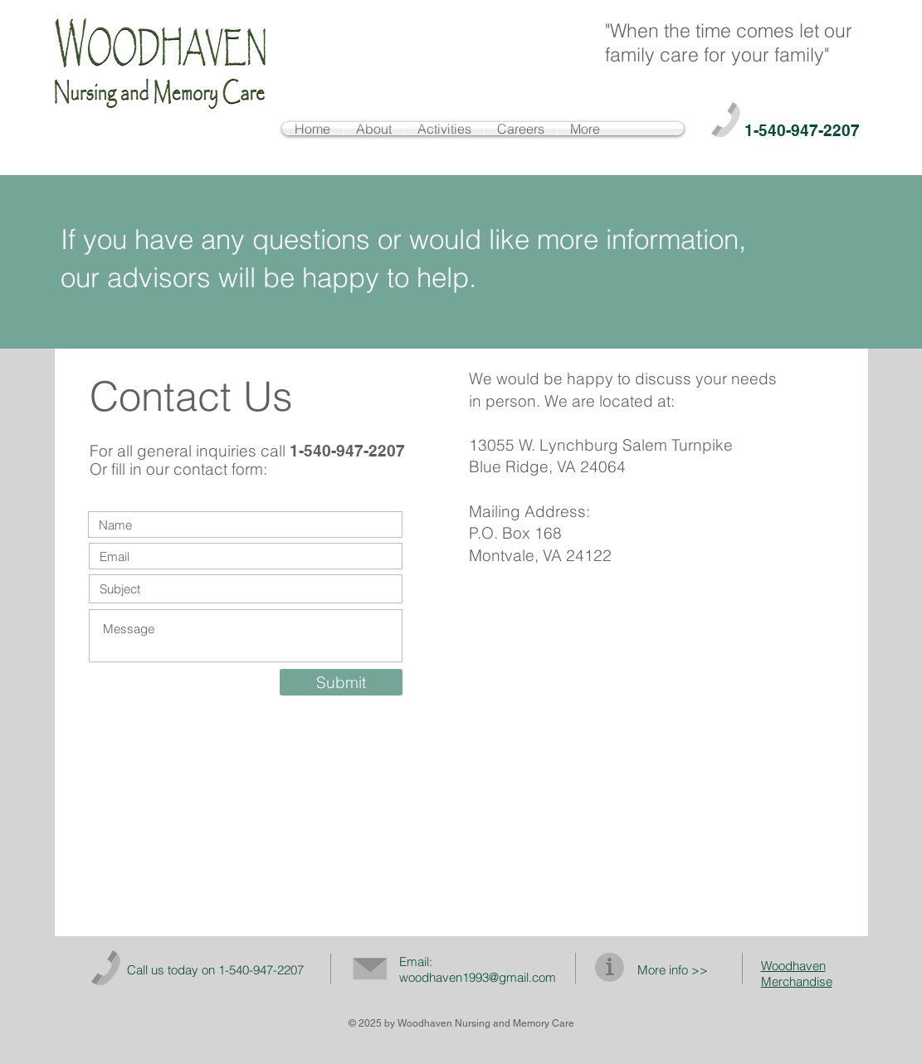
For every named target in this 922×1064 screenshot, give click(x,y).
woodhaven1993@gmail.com (477, 977)
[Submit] (341, 682)
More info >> (672, 970)
